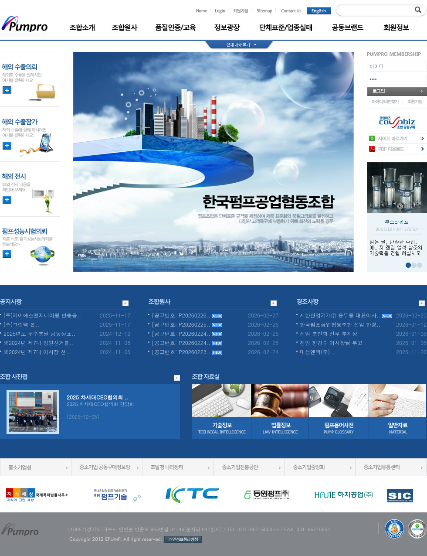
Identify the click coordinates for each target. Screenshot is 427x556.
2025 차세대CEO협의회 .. (98, 397)
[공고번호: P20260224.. (187, 333)
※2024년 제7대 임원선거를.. (38, 342)
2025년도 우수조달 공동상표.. (39, 333)
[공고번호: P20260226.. (187, 315)
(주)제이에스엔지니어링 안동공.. (42, 315)
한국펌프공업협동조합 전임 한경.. (340, 324)
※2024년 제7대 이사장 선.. (36, 351)
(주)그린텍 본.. (21, 324)
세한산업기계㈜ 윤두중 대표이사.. (346, 315)
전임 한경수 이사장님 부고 (331, 342)
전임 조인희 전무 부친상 (328, 333)
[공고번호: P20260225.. (187, 324)
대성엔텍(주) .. (318, 351)
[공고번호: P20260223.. (187, 351)
